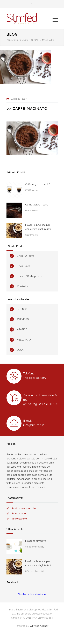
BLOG (12, 34)
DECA (20, 349)
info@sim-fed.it (33, 425)
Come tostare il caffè (36, 204)
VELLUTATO (24, 339)
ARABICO (22, 329)
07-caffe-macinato (26, 108)
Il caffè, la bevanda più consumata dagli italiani (38, 227)
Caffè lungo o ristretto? (38, 184)
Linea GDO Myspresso (29, 276)
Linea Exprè (23, 266)
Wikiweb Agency (39, 626)
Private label (18, 513)
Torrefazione (19, 518)
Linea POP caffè (25, 255)
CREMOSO (23, 319)
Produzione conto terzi (24, 508)
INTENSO (22, 309)
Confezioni (23, 286)
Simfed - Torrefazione (32, 594)
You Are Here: (14, 40)
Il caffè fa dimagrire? (36, 541)
